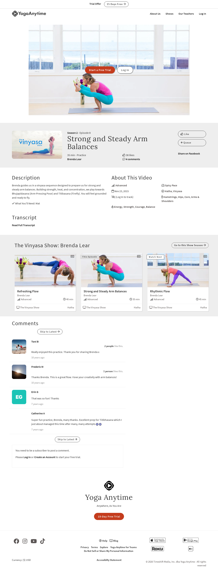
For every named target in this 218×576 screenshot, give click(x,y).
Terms (94, 547)
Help (103, 540)
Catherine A (38, 413)
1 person (108, 371)
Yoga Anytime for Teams (123, 547)
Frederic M (37, 366)
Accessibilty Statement (109, 560)
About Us (155, 13)
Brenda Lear (74, 159)
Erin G (34, 392)
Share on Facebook (189, 153)
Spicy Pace (171, 185)
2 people (109, 346)
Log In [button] (125, 70)
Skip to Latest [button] (50, 331)
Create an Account (44, 457)
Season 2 (72, 132)
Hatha (168, 191)
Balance (150, 206)
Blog (114, 540)
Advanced (121, 185)
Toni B (35, 341)
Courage (140, 206)
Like (185, 134)
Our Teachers (186, 13)
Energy (118, 206)
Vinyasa (177, 191)
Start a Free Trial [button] (100, 70)
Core (187, 197)
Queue (186, 142)
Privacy (85, 547)
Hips (180, 197)
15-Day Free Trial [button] (109, 516)
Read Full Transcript (23, 225)
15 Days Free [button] (116, 4)
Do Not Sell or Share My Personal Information (108, 551)
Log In (202, 13)
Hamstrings (170, 197)
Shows (169, 13)
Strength (128, 206)
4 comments (133, 159)
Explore (104, 547)
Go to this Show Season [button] (190, 245)
